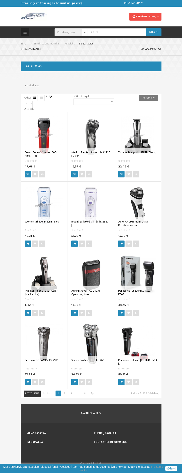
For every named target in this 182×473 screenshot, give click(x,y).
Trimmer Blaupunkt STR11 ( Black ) (137, 152)
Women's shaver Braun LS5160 (42, 222)
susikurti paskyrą (71, 3)
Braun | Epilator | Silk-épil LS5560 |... (89, 223)
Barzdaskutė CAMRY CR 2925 (41, 360)
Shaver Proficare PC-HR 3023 (88, 360)
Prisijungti (47, 3)
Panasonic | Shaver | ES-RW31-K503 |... (135, 292)
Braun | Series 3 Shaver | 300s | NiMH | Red (41, 154)
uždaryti (171, 468)
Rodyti (49, 97)
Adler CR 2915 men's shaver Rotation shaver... (133, 223)
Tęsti (93, 393)
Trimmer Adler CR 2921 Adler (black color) (41, 292)
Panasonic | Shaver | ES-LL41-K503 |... (137, 362)
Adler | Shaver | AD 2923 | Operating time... (85, 292)
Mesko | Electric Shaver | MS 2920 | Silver (90, 154)
